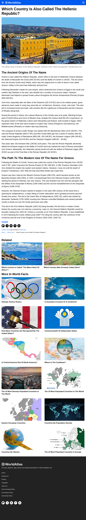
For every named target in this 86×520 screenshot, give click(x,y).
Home (3, 473)
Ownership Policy (7, 496)
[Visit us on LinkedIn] (19, 502)
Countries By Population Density (58, 423)
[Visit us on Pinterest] (15, 502)
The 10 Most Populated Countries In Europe (63, 452)
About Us (4, 486)
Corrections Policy (7, 492)
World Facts (22, 230)
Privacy (4, 479)
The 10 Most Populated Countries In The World (64, 391)
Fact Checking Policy (8, 489)
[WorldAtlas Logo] (13, 2)
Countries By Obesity (11, 452)
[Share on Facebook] (7, 225)
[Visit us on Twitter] (11, 502)
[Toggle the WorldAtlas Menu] (3, 2)
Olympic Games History (12, 302)
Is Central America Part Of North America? (19, 362)
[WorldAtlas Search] (83, 2)
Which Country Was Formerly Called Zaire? (62, 267)
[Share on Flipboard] (3, 225)
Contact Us (5, 476)
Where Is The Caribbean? (55, 362)
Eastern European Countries (14, 423)
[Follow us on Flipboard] (3, 502)
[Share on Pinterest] (15, 225)
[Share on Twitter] (11, 225)
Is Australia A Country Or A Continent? (61, 302)
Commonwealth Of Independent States (61, 331)
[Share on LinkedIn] (19, 225)
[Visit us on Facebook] (7, 502)
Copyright (5, 482)
